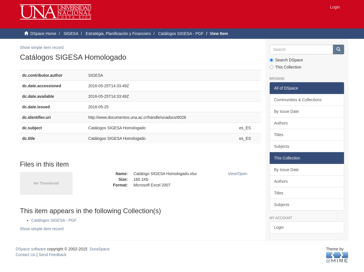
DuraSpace (99, 249)
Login (279, 227)
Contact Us (25, 254)
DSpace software (31, 249)
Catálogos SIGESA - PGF (181, 33)
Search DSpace (286, 60)
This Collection (285, 67)
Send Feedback (53, 254)
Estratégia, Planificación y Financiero (118, 33)
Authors (281, 123)
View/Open (237, 173)
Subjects (281, 146)
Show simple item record (41, 47)
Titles (279, 134)
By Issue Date (286, 111)
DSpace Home (43, 33)
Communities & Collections (298, 99)
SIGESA (70, 33)
